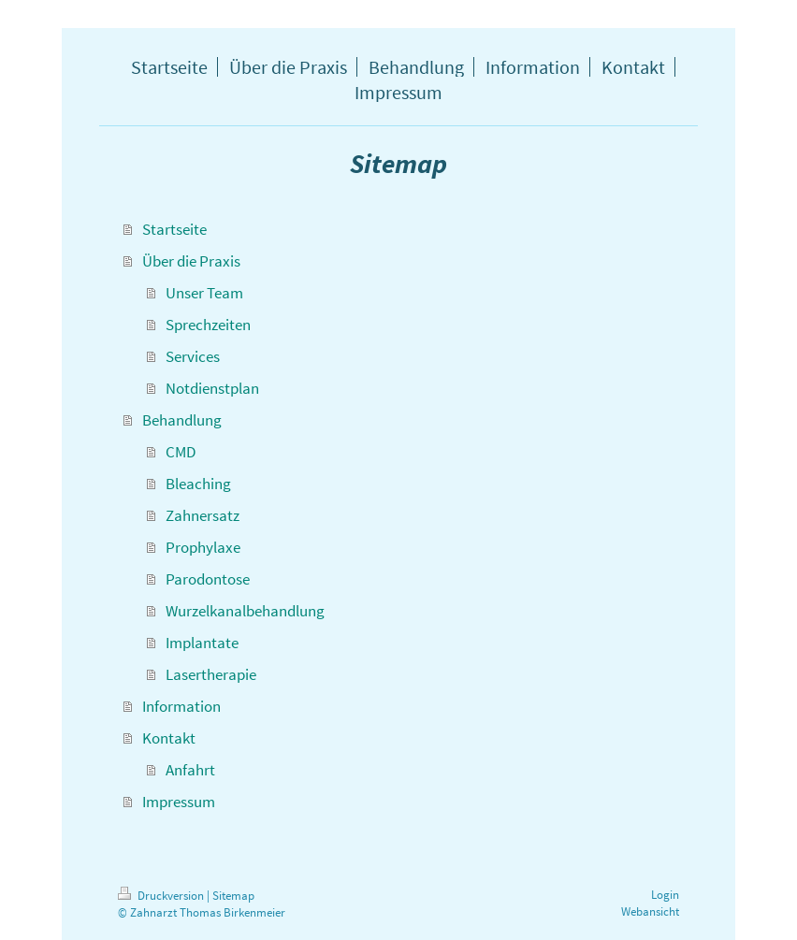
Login (665, 895)
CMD (181, 451)
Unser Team (204, 292)
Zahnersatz (202, 515)
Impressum (178, 801)
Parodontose (208, 579)
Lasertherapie (211, 674)
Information (181, 706)
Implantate (202, 642)
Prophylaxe (203, 547)
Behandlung (182, 420)
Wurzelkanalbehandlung (245, 610)
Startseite (174, 229)
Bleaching (198, 483)
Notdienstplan (212, 388)
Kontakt (169, 738)
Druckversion (162, 896)
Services (193, 356)
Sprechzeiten (208, 324)
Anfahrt (190, 769)
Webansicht (650, 911)
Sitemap (233, 896)
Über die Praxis (191, 261)
